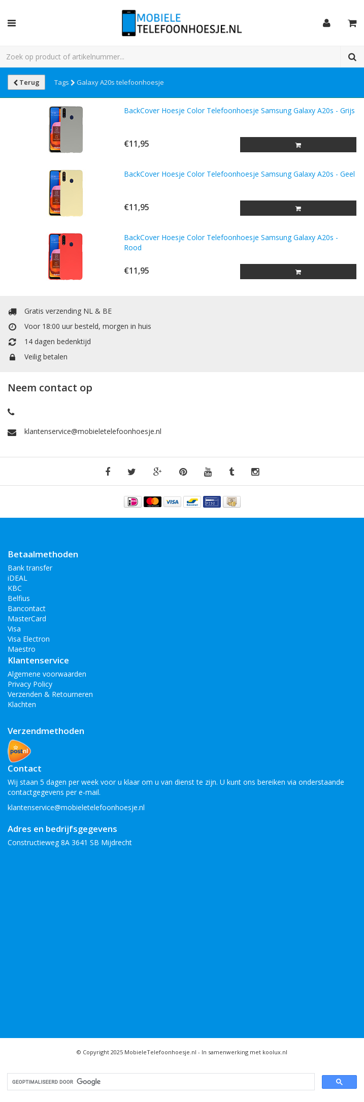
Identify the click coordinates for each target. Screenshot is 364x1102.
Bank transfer (30, 568)
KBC (15, 588)
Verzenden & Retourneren (50, 694)
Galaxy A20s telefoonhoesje (120, 82)
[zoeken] (160, 1082)
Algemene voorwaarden (47, 674)
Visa (14, 628)
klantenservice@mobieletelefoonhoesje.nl (92, 431)
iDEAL (17, 578)
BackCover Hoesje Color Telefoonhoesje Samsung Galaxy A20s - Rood (231, 242)
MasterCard (27, 618)
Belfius (19, 598)
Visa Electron (29, 639)
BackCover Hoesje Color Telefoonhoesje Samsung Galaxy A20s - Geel (239, 174)
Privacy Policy (30, 684)
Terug (26, 82)
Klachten (22, 704)
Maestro (22, 649)
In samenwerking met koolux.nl (244, 1052)
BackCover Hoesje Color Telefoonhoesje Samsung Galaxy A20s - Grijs (239, 110)
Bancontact (27, 608)
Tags (64, 82)
